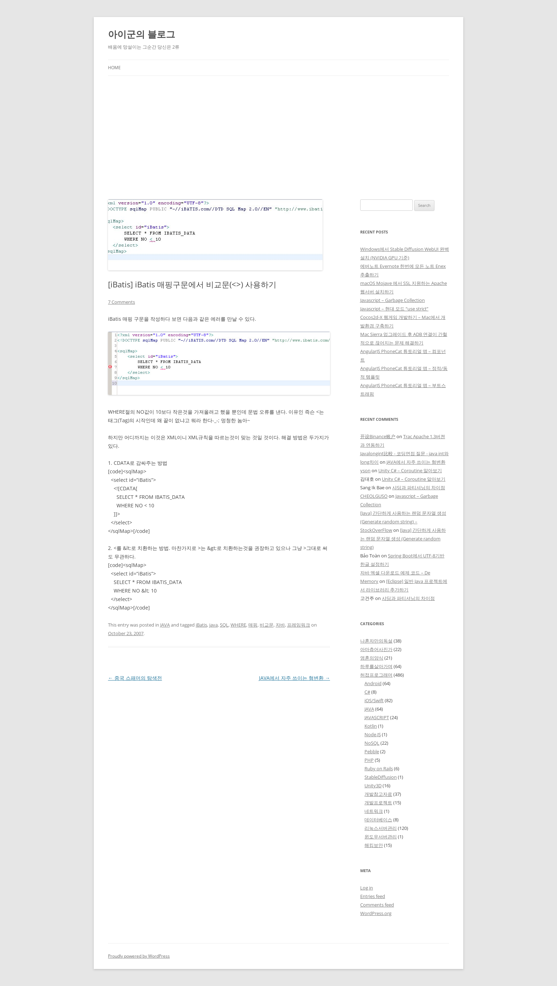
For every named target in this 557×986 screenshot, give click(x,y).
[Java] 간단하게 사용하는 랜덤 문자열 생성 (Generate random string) (403, 538)
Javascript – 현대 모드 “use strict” (394, 308)
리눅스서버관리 (380, 828)
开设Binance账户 (377, 436)
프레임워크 (298, 625)
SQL (224, 625)
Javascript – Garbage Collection (392, 300)
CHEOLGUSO (374, 496)
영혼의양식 (371, 658)
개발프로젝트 (378, 802)
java (213, 625)
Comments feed (377, 905)
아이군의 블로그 (141, 34)
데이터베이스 (378, 819)
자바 (280, 625)
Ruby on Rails (378, 768)
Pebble (371, 751)
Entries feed (372, 896)
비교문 (267, 625)
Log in (366, 888)
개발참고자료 (378, 794)
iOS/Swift (374, 700)
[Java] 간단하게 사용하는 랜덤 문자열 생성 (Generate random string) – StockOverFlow (403, 521)
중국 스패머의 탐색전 (135, 677)
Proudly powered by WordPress (139, 956)
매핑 (253, 625)
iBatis (201, 625)
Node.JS (372, 734)
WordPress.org (375, 913)
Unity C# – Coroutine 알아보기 (410, 470)
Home (114, 68)
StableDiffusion (380, 777)
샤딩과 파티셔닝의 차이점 (418, 487)
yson (365, 470)
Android (373, 683)
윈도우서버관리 (380, 836)
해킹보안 (373, 845)
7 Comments (121, 302)
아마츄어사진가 (376, 649)
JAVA (165, 625)
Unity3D (373, 785)
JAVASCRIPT (376, 717)
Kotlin (370, 726)
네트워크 (373, 811)
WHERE (238, 625)
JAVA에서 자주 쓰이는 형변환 (294, 677)
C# (367, 692)
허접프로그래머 (376, 675)
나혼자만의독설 (376, 641)
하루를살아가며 (376, 666)
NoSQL (371, 743)
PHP (369, 760)
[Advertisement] (278, 137)
